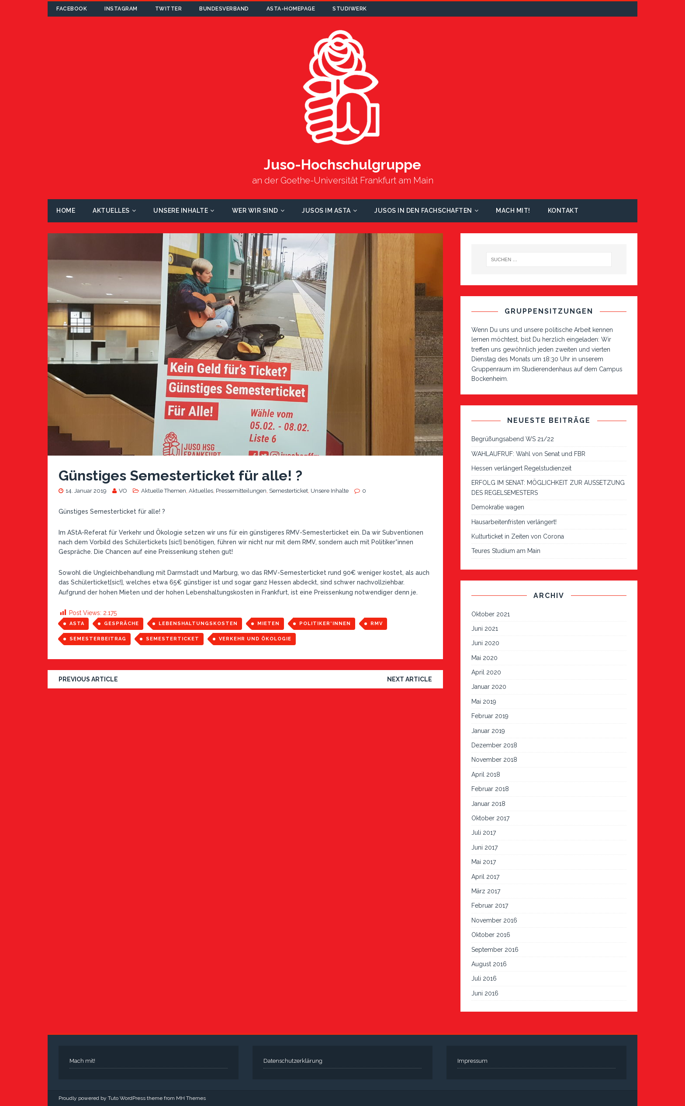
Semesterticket (288, 490)
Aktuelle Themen (163, 490)
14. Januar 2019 (86, 490)
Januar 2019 (488, 730)
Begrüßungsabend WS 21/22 (512, 438)
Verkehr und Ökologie (255, 639)
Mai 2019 (483, 701)
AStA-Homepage (290, 9)
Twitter (168, 9)
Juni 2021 (484, 628)
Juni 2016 (484, 993)
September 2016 (495, 949)
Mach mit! (513, 210)
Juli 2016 (484, 978)
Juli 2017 (483, 832)
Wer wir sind (255, 210)
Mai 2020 (484, 657)
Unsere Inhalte (180, 210)
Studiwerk (349, 9)
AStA (76, 623)
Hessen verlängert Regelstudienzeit (521, 468)
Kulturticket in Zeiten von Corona (517, 536)
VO (123, 490)
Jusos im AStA (326, 210)
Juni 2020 (485, 642)
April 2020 (486, 672)
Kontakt (563, 210)
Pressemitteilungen (241, 490)
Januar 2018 (488, 803)
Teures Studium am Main (505, 550)
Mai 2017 (483, 861)
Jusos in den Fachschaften (423, 210)
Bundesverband (224, 9)
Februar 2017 (489, 905)
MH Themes (191, 1098)
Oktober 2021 (490, 614)
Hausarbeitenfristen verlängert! (514, 521)
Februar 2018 (490, 788)
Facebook (71, 9)
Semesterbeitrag (97, 639)
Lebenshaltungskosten (198, 623)
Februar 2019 (490, 715)
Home (65, 210)
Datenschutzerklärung (292, 1061)
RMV (376, 623)
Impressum (472, 1061)
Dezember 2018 (494, 745)
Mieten (268, 623)
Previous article (88, 679)
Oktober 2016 (490, 934)
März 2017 (485, 891)
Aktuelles (111, 210)
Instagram (121, 9)
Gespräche (121, 623)
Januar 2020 (488, 686)
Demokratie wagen (497, 507)
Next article (409, 679)
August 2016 (489, 964)
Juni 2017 (484, 847)
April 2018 (485, 774)
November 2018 (494, 759)
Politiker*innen (325, 623)
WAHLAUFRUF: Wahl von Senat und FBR (528, 453)
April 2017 (485, 876)
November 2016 (494, 920)
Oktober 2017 (490, 818)
